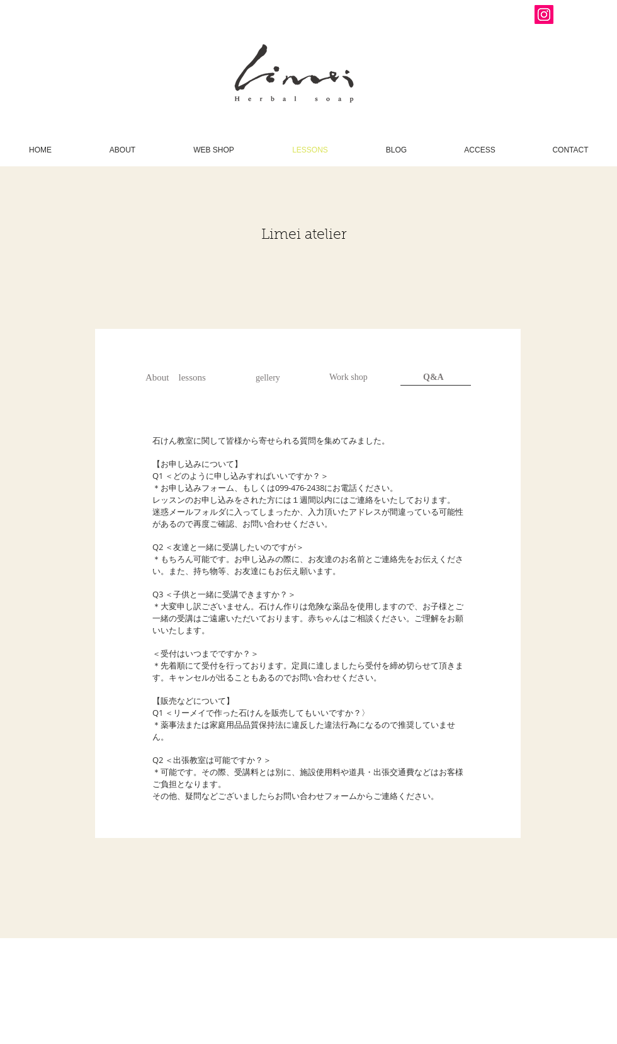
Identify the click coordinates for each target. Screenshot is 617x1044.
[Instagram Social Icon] (544, 14)
